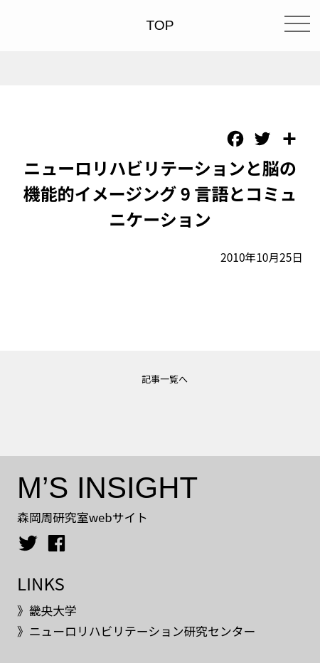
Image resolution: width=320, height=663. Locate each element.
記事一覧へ (164, 379)
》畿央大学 (47, 610)
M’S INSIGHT (107, 487)
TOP (160, 25)
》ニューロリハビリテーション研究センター (136, 631)
